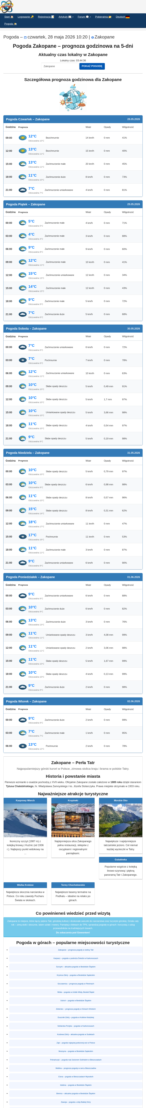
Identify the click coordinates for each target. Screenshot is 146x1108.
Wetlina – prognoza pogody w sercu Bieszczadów (75, 1060)
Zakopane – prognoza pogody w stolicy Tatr (76, 950)
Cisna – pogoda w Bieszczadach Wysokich (76, 1068)
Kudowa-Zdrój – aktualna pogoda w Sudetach (76, 1028)
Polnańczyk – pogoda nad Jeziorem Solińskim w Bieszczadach (75, 1052)
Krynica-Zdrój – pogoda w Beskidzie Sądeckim (76, 973)
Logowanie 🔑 (26, 16)
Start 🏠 (8, 16)
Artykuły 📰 (66, 16)
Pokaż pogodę (92, 66)
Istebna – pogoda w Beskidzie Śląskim (76, 1075)
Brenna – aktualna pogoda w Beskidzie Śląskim (75, 1083)
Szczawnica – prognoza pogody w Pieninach (75, 981)
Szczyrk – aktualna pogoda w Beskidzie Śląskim (76, 965)
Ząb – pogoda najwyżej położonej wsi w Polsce (75, 1036)
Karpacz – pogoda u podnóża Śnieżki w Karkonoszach (76, 957)
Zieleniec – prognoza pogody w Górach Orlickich (76, 1005)
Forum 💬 (84, 16)
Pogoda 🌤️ (10, 23)
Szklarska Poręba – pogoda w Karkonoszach (75, 1020)
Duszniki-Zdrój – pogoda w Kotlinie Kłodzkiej (76, 1013)
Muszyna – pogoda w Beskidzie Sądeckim (75, 1044)
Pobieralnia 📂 (103, 16)
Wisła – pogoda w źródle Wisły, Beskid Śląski (75, 989)
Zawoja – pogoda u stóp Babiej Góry (76, 1091)
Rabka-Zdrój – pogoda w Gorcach (76, 1099)
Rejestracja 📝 (46, 16)
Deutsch (123, 16)
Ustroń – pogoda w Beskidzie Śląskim (75, 997)
